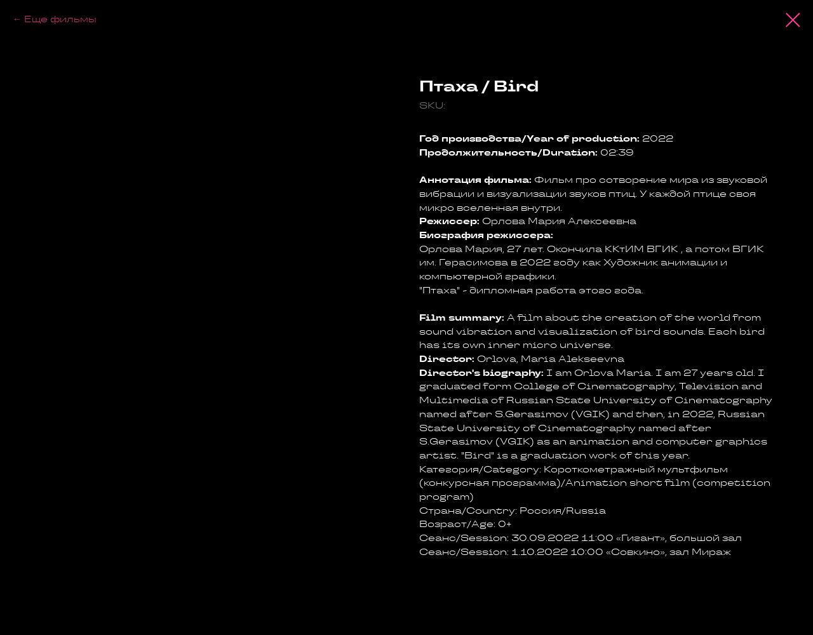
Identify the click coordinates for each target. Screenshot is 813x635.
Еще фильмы (60, 19)
